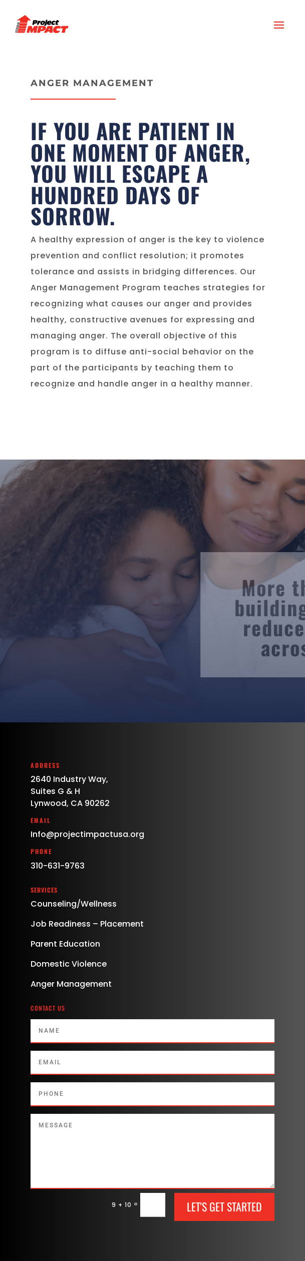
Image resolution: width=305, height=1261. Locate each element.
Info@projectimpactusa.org (87, 834)
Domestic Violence (69, 964)
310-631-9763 (58, 866)
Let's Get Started (224, 1206)
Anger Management (71, 984)
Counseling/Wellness (74, 904)
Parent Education (65, 944)
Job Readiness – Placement (87, 924)
